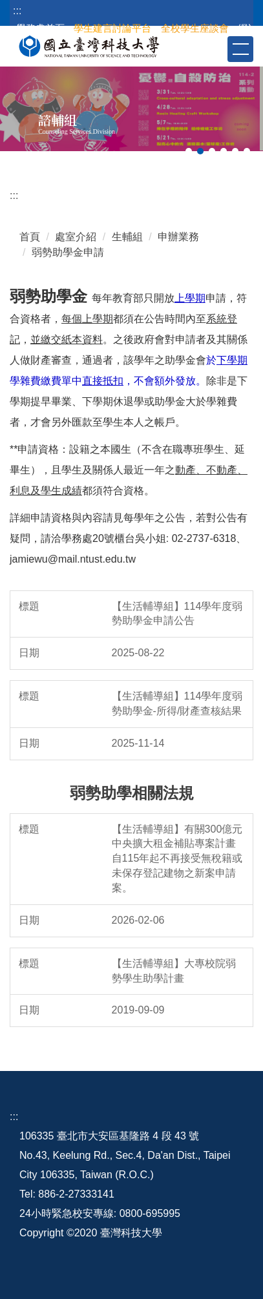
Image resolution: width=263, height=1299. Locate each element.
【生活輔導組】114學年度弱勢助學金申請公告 (177, 614)
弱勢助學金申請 (68, 252)
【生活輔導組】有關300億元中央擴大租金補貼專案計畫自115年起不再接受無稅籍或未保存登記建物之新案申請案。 (177, 858)
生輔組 (127, 236)
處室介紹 (75, 236)
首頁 (29, 236)
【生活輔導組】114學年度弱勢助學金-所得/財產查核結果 (177, 703)
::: (17, 10)
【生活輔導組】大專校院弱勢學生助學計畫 (174, 971)
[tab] (189, 151)
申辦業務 (178, 236)
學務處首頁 (40, 28)
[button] (216, 48)
